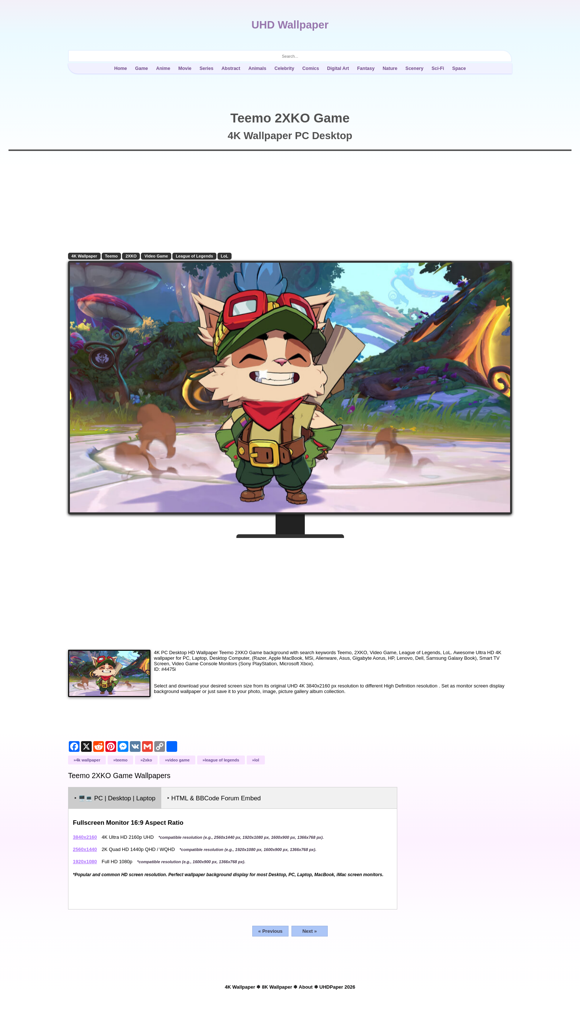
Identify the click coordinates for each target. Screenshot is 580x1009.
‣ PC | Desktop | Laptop (114, 798)
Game (141, 68)
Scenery (414, 68)
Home (120, 68)
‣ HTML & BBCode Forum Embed (214, 798)
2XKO (130, 256)
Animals (257, 68)
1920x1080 (85, 861)
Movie (184, 68)
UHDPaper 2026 (337, 987)
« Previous (270, 931)
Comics (310, 68)
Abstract (231, 68)
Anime (163, 68)
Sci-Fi (438, 68)
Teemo (111, 256)
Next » (309, 931)
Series (206, 68)
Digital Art (338, 68)
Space (459, 68)
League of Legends (194, 256)
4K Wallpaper (84, 256)
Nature (390, 68)
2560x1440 (85, 849)
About (306, 987)
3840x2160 (85, 837)
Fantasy (365, 68)
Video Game (156, 256)
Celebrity (284, 68)
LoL (224, 256)
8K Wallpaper (277, 987)
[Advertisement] (290, 591)
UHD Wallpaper (290, 25)
